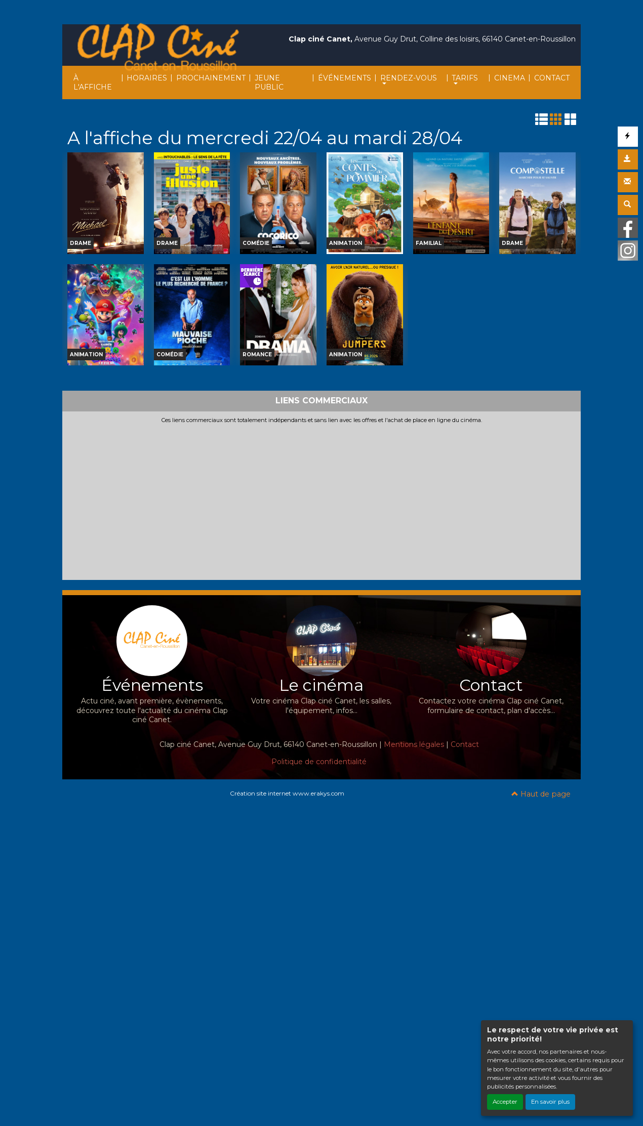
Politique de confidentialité (319, 761)
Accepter (505, 1101)
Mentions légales (414, 744)
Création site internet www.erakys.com (287, 793)
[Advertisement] (321, 500)
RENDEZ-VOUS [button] (408, 77)
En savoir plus (550, 1101)
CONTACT (552, 77)
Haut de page (541, 794)
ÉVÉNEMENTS (344, 77)
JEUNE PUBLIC (269, 82)
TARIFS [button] (465, 77)
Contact (465, 744)
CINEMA (509, 77)
